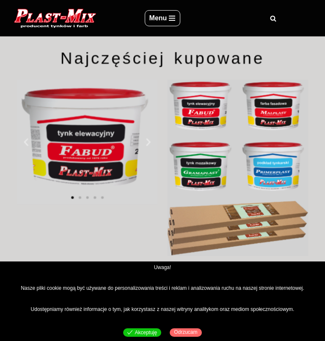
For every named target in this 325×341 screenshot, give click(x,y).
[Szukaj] (273, 18)
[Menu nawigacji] (163, 18)
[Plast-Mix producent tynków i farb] (54, 18)
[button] (30, 142)
